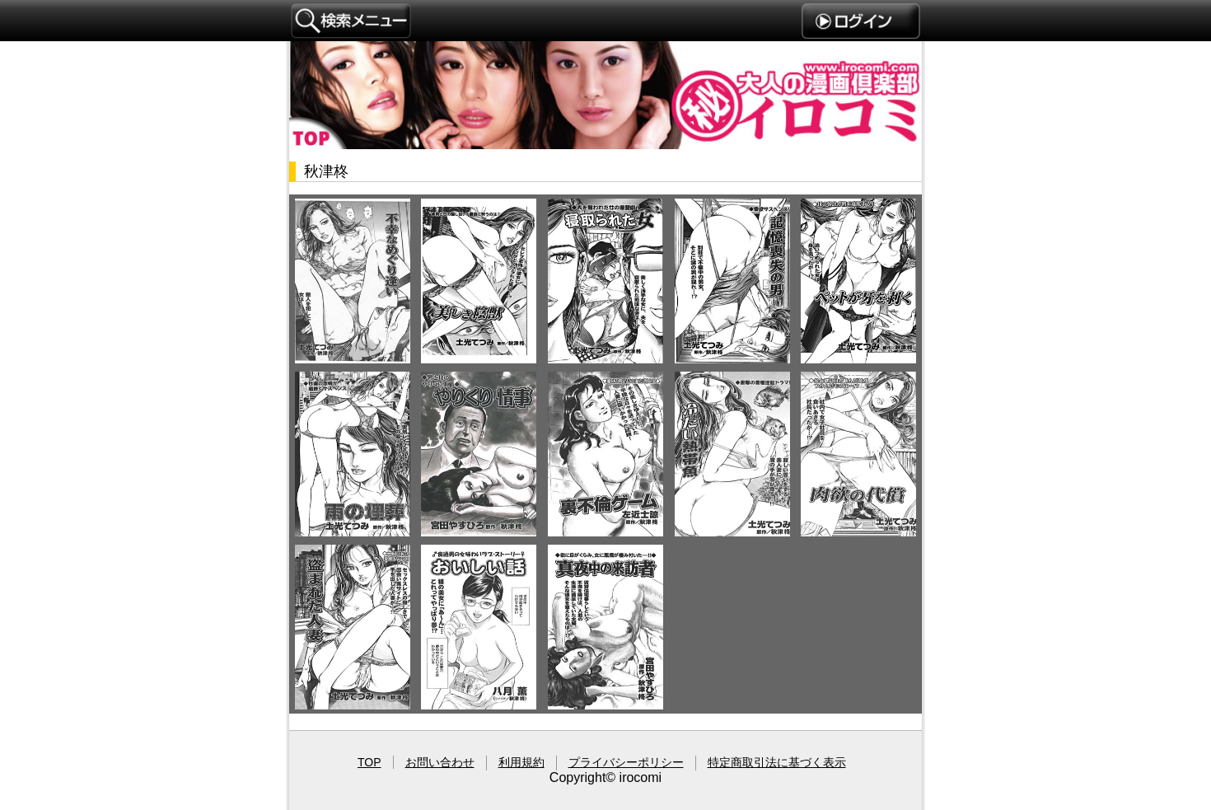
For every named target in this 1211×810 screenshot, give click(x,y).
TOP (369, 762)
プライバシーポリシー (626, 762)
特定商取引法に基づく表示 (777, 762)
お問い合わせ (440, 762)
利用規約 (521, 762)
